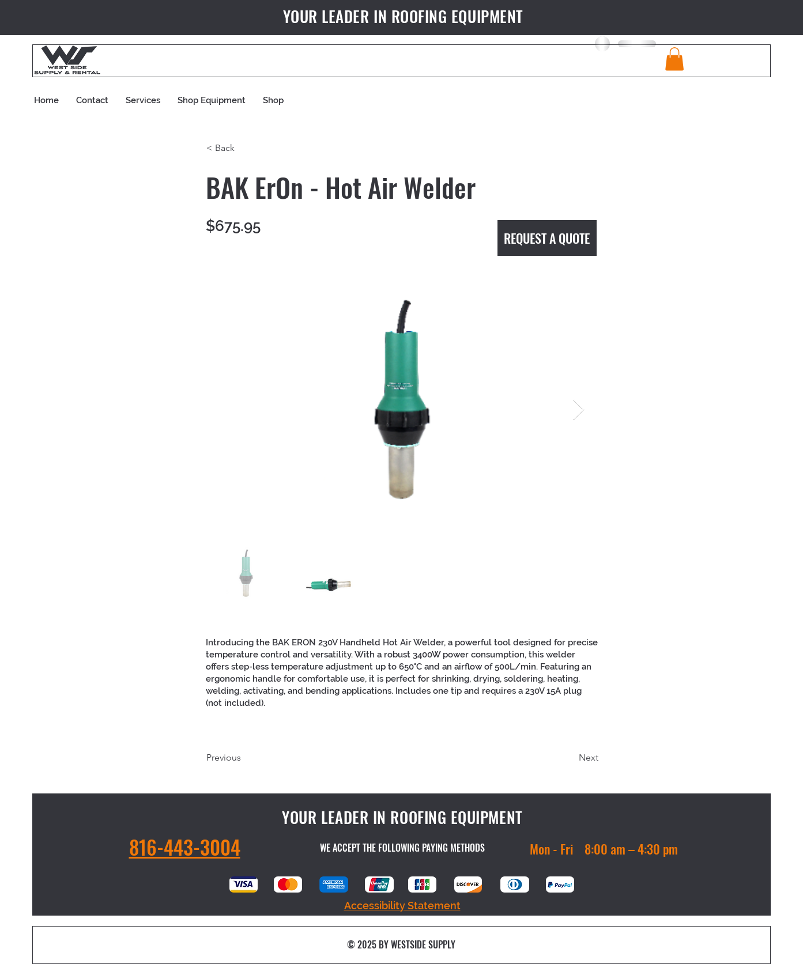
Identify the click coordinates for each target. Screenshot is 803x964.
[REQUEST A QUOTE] (547, 238)
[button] (674, 59)
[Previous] (244, 757)
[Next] (569, 757)
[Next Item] (578, 410)
